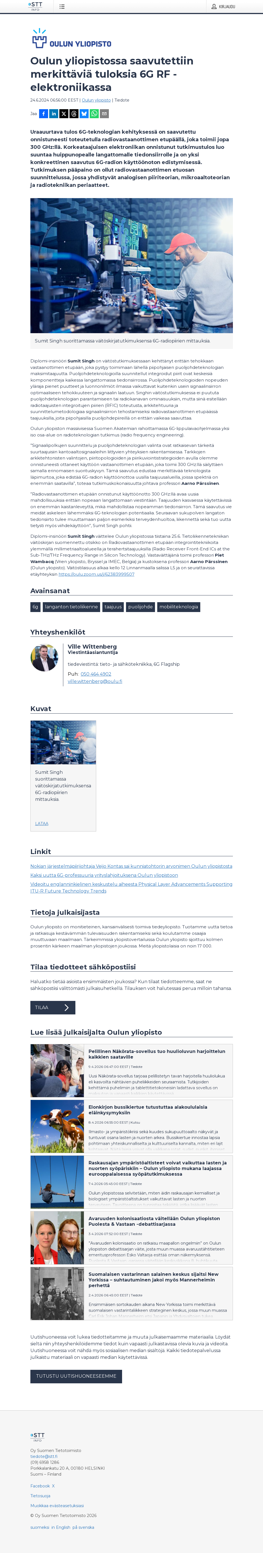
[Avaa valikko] (63, 6)
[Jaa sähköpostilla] (104, 114)
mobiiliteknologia (178, 606)
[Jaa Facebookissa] (43, 114)
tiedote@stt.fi (44, 1456)
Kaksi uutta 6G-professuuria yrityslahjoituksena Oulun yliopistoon (104, 875)
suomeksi (39, 1527)
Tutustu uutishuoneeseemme (76, 1376)
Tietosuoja (40, 1495)
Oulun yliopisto (96, 100)
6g (35, 606)
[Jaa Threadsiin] (73, 114)
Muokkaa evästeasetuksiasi (57, 1505)
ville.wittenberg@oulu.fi (95, 681)
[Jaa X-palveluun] (63, 114)
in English (60, 1527)
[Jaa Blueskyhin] (84, 114)
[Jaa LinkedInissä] (53, 114)
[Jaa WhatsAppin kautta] (94, 114)
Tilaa (53, 1007)
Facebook (40, 1486)
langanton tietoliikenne (71, 606)
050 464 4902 (96, 674)
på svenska (83, 1527)
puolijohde (140, 606)
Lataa (41, 823)
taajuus (113, 606)
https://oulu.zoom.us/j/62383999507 (96, 574)
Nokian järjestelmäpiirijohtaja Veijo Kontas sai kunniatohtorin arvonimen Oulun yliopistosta (131, 866)
